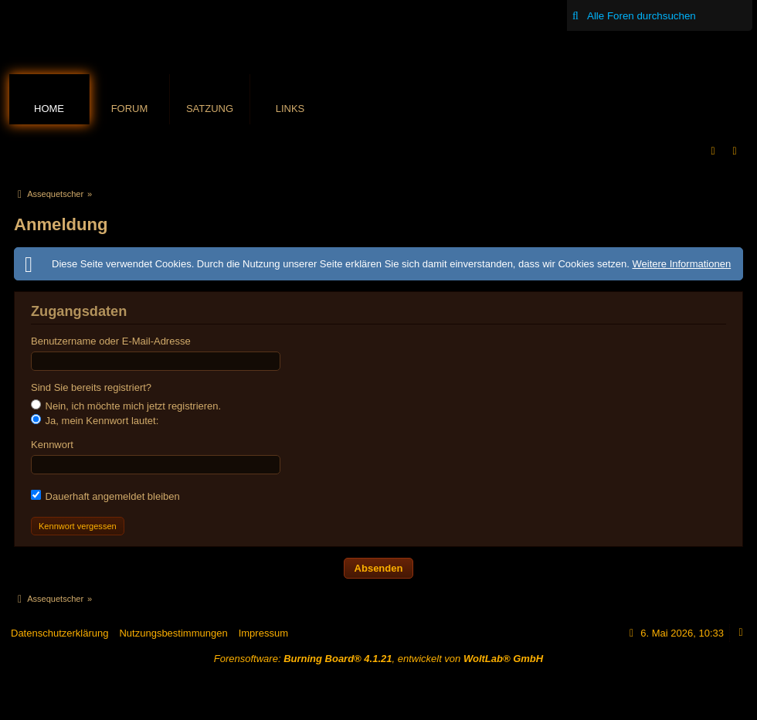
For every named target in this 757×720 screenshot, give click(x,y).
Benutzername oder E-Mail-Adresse (111, 341)
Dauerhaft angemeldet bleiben (105, 496)
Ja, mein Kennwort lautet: (94, 420)
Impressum (263, 633)
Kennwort (52, 444)
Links (290, 108)
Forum (129, 108)
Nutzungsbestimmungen (173, 633)
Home (49, 108)
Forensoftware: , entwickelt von (378, 658)
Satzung (209, 108)
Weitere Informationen (681, 264)
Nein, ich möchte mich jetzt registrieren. (126, 405)
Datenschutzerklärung (59, 633)
